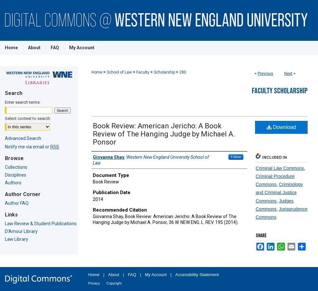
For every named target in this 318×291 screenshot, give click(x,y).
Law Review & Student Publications (41, 223)
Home (97, 72)
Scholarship (164, 72)
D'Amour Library (21, 231)
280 (182, 72)
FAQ (132, 274)
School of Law (119, 72)
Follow (236, 157)
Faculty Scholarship (280, 91)
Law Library (16, 239)
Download (281, 127)
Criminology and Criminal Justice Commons (279, 192)
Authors (13, 182)
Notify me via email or (32, 146)
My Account (156, 274)
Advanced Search (23, 138)
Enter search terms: (23, 102)
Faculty (142, 72)
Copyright (114, 283)
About (113, 274)
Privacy (94, 283)
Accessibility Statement (197, 274)
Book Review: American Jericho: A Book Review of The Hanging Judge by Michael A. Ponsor (164, 134)
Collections (16, 167)
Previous (265, 73)
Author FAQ (17, 203)
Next (288, 73)
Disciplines (15, 175)
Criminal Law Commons (280, 168)
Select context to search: (28, 118)
